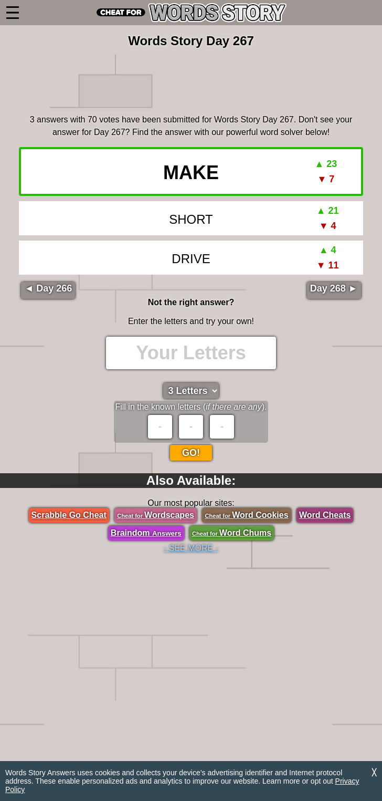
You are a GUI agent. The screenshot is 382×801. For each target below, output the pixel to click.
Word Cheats (325, 515)
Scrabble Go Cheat (69, 515)
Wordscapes (155, 515)
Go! (191, 453)
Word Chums (231, 532)
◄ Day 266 (48, 288)
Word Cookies (246, 515)
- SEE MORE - (191, 548)
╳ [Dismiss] (374, 772)
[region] (191, 79)
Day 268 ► (334, 288)
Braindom (146, 532)
